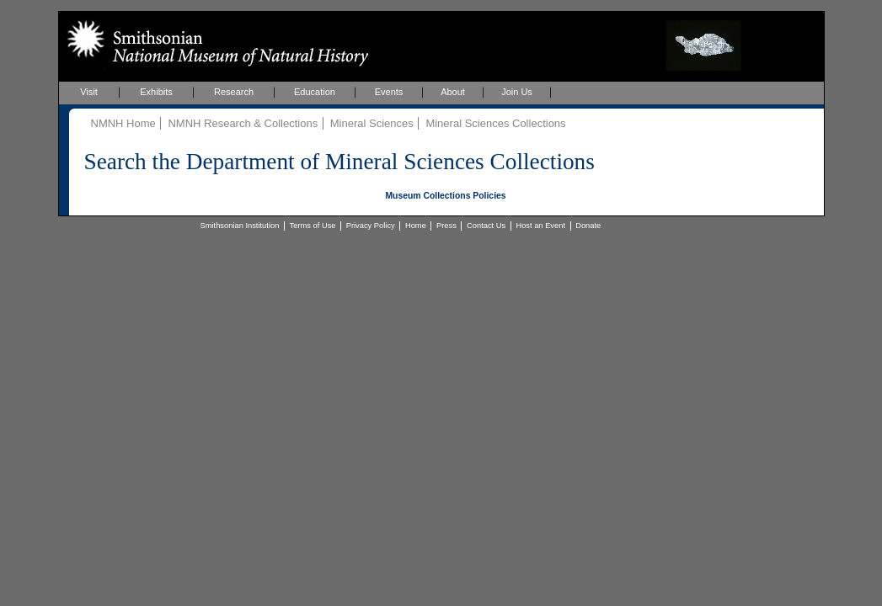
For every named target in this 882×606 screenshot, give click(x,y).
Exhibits (156, 92)
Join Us (516, 92)
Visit (89, 92)
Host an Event (540, 225)
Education (314, 92)
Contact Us (486, 225)
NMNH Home (123, 123)
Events (389, 92)
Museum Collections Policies (445, 195)
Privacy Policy (370, 225)
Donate (588, 225)
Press (446, 225)
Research (234, 92)
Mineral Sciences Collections (495, 123)
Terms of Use (313, 225)
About (453, 92)
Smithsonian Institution (240, 225)
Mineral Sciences (372, 123)
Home (415, 225)
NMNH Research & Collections (243, 123)
